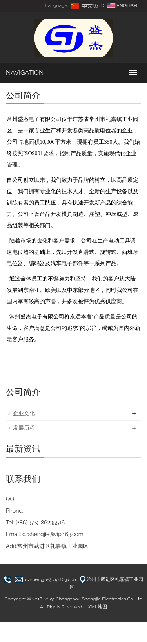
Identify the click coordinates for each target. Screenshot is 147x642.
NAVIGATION (25, 72)
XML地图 (97, 606)
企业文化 (24, 413)
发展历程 (24, 428)
